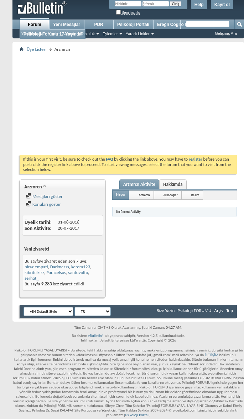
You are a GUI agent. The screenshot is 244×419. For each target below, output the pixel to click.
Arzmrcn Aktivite (139, 184)
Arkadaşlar (170, 195)
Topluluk (88, 34)
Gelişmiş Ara (226, 33)
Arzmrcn (144, 195)
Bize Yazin (165, 310)
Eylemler (110, 34)
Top (229, 310)
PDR (98, 24)
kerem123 (80, 266)
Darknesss (59, 266)
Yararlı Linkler (138, 34)
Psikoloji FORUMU (194, 310)
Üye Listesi (37, 49)
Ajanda (70, 34)
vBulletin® (96, 335)
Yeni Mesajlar (33, 34)
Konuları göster (43, 204)
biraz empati (36, 266)
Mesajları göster (44, 196)
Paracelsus (56, 272)
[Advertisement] (128, 103)
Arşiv (218, 310)
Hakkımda (172, 184)
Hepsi (120, 194)
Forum (34, 24)
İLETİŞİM (211, 355)
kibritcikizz (34, 272)
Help (199, 4)
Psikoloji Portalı (133, 24)
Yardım (54, 34)
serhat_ (32, 278)
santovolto (78, 272)
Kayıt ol (222, 4)
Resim (195, 195)
